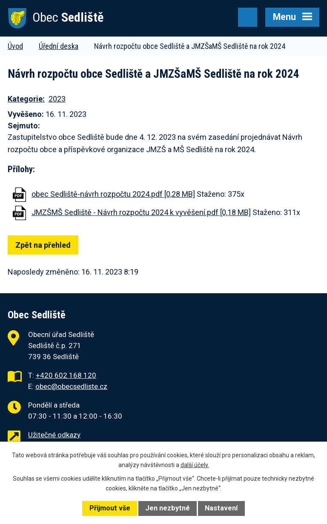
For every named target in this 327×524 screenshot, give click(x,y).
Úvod (15, 46)
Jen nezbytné (167, 508)
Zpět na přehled (43, 245)
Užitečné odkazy (54, 435)
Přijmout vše (109, 508)
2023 (57, 98)
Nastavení (221, 508)
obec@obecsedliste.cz (71, 386)
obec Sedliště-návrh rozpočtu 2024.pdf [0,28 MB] (113, 194)
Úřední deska (58, 46)
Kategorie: (26, 98)
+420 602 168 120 (66, 375)
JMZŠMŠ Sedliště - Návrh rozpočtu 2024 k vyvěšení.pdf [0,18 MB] (141, 212)
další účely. (195, 465)
